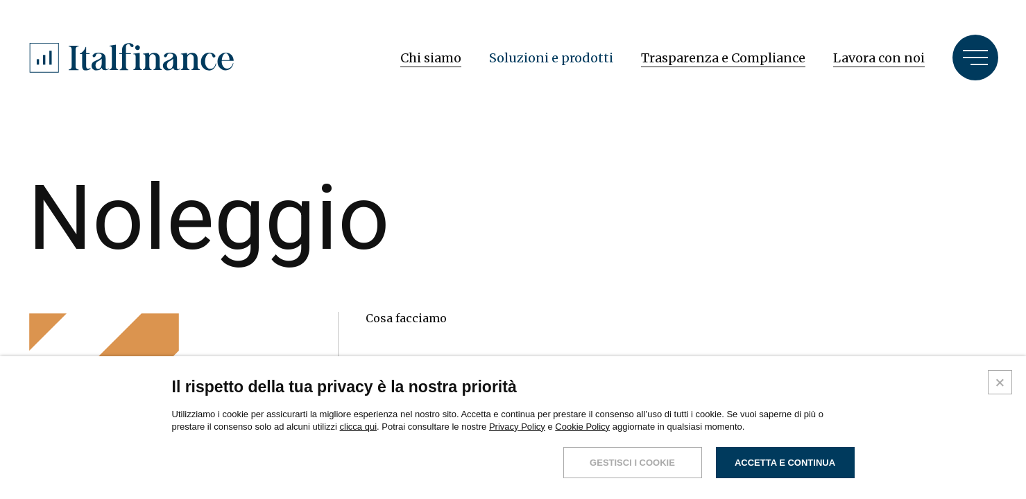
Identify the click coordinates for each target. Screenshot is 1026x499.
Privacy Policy (517, 426)
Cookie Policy (582, 426)
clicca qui (358, 426)
